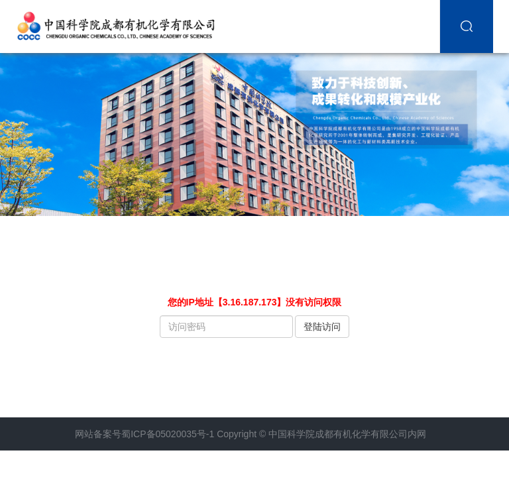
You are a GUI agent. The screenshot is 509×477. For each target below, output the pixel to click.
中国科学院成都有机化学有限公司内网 (347, 434)
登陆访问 (322, 326)
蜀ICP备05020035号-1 (167, 434)
